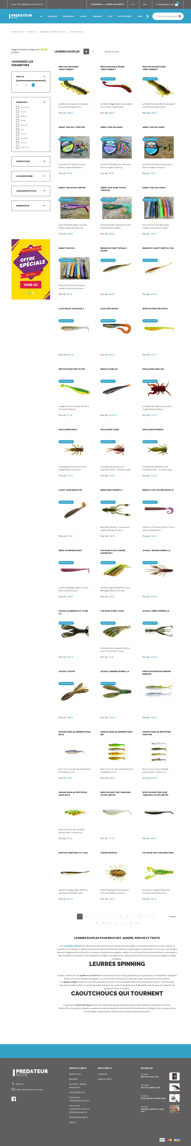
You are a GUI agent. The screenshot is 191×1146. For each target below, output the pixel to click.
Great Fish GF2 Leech (153, 188)
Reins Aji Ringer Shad (70, 550)
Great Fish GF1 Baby (153, 127)
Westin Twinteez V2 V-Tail (72, 853)
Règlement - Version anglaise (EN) (78, 1085)
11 (148, 916)
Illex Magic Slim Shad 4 (71, 308)
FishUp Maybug (108, 853)
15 (110, 923)
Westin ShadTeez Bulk (154, 308)
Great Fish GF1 (66, 248)
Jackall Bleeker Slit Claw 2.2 (75, 611)
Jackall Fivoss (67, 671)
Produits (33, 32)
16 (117, 923)
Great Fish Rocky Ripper (72, 188)
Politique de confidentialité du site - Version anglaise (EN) (80, 1109)
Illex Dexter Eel (109, 308)
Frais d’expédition (77, 1092)
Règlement (74, 1079)
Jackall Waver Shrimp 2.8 (156, 550)
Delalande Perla (68, 429)
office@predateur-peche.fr (31, 4)
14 (103, 923)
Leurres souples (81, 32)
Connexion (103, 1074)
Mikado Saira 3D (109, 369)
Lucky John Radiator (70, 490)
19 (137, 923)
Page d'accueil (18, 32)
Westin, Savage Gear (150, 1087)
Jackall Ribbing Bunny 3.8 (114, 671)
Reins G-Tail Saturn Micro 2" (157, 490)
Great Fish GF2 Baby (111, 127)
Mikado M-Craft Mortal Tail (157, 248)
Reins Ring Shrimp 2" (111, 490)
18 (131, 923)
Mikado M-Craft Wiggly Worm (116, 248)
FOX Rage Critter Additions (157, 853)
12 (154, 916)
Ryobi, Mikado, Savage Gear (153, 1098)
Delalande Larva (109, 429)
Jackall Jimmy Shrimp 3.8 (155, 611)
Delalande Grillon (152, 369)
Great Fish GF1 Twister (71, 127)
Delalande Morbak (152, 429)
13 (97, 923)
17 (124, 923)
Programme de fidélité (79, 1117)
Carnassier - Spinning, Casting (55, 32)
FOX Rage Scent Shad (111, 611)
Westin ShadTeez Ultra (71, 369)
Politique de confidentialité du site (79, 1099)
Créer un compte (106, 1079)
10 (141, 916)
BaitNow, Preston (149, 1077)
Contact (73, 1122)
